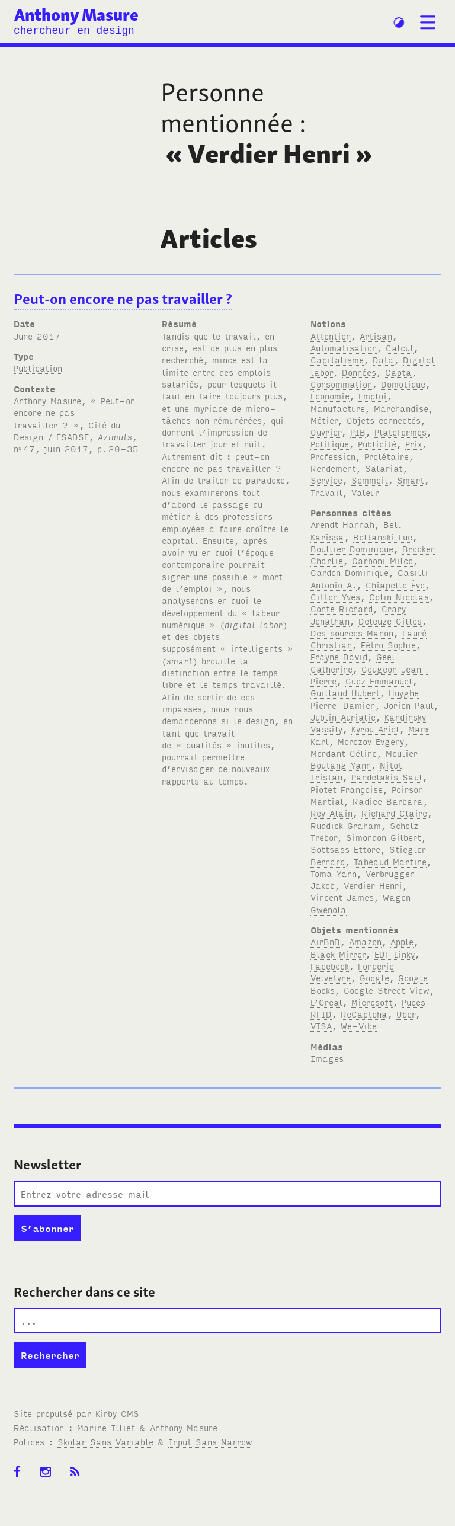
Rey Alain (331, 812)
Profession (332, 456)
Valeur (365, 492)
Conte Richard (341, 608)
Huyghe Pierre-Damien (364, 698)
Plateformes (400, 431)
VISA (321, 1025)
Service (326, 479)
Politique (329, 443)
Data (383, 359)
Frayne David (338, 656)
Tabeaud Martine (390, 861)
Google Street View (387, 990)
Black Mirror (338, 953)
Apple (402, 941)
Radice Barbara (388, 801)
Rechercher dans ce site (84, 1292)
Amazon (365, 941)
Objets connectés (384, 420)
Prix (413, 443)
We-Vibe (359, 1025)
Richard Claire (394, 812)
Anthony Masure (76, 15)
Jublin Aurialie (343, 716)
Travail (326, 492)
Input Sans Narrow (210, 1441)
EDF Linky (394, 953)
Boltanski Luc (382, 536)
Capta (398, 371)
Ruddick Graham (345, 825)
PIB (358, 431)
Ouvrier (325, 431)
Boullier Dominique (351, 548)
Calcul (400, 347)
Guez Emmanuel (378, 680)
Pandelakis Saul (386, 776)
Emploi (372, 395)
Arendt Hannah (342, 524)
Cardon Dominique (349, 572)
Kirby (117, 1413)
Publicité (377, 443)
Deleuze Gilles (390, 620)
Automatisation (343, 347)
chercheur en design (74, 31)
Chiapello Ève (395, 584)
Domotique (403, 383)
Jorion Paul (409, 705)
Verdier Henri (373, 885)
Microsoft (372, 1001)
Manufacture (337, 408)
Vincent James (342, 897)
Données (359, 371)
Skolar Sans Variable (105, 1441)
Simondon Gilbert (383, 837)
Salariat (384, 468)
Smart (410, 479)
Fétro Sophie (388, 644)
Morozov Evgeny (371, 741)
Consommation (341, 383)
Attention (330, 335)
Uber (405, 1013)
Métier (324, 420)
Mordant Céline (343, 753)
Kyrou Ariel (375, 728)
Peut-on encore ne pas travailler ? (123, 299)
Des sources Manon (351, 632)
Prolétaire (386, 456)
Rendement (333, 468)
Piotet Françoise (346, 789)
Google (374, 977)
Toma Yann (333, 873)
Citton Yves (335, 596)
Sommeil (369, 479)
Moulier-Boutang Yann (367, 758)
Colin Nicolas (399, 596)
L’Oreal (326, 1001)
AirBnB (325, 941)
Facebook (329, 965)
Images (327, 1058)
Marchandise (401, 408)
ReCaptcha (364, 1013)
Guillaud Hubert (345, 692)
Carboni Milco (382, 560)
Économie (330, 395)
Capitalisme (337, 359)
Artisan (376, 335)
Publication (38, 367)
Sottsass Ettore (345, 849)
